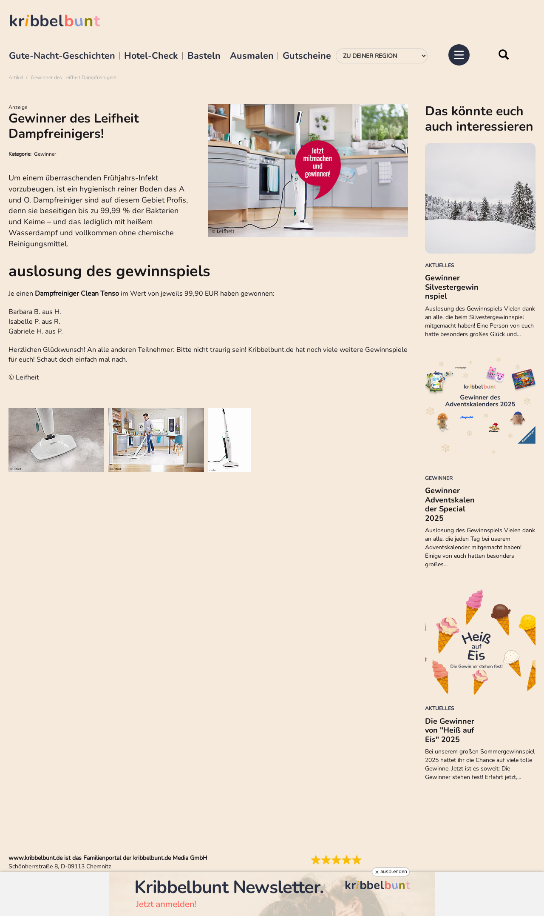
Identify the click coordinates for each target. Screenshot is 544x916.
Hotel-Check (151, 56)
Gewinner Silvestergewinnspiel (452, 287)
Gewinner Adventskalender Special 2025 (450, 504)
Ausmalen (252, 56)
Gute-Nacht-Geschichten (62, 56)
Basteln (204, 56)
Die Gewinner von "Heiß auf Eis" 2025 (449, 730)
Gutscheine (307, 56)
